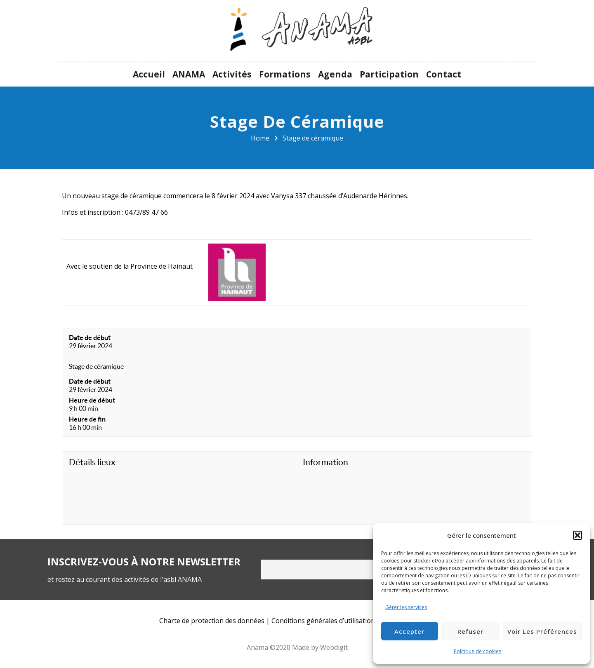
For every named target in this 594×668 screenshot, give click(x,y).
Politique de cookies (477, 651)
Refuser (470, 631)
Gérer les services (406, 607)
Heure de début (92, 400)
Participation (389, 74)
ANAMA (188, 74)
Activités (232, 74)
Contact (443, 74)
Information (325, 462)
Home (260, 138)
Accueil (149, 74)
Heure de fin (87, 419)
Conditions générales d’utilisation (323, 620)
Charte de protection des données (211, 620)
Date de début (90, 337)
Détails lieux (92, 462)
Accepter (409, 631)
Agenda (335, 74)
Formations (285, 74)
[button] (577, 535)
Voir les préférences (542, 631)
